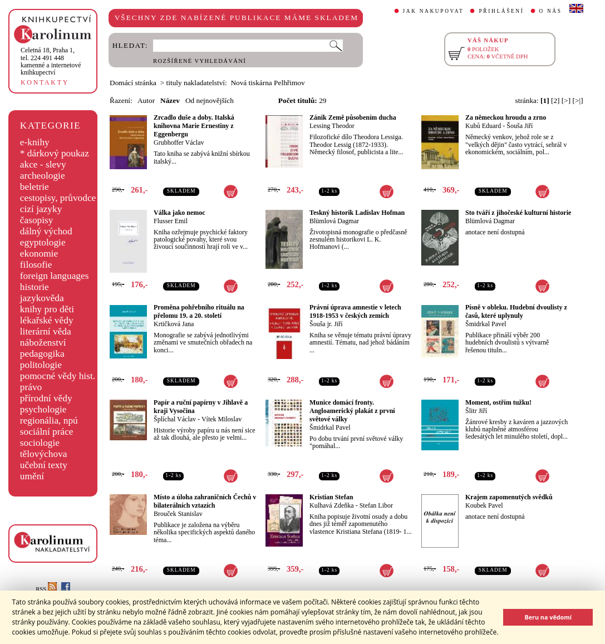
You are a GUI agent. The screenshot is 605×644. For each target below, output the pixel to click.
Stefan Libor (376, 505)
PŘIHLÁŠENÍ (501, 11)
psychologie (43, 409)
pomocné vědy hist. (57, 376)
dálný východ (46, 231)
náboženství (43, 342)
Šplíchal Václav (175, 419)
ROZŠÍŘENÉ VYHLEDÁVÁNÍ (199, 61)
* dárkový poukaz (54, 153)
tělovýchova (43, 454)
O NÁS (550, 11)
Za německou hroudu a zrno (505, 117)
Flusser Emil (171, 221)
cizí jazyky (41, 209)
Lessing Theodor (332, 126)
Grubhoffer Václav (179, 142)
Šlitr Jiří (476, 411)
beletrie (34, 186)
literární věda (45, 331)
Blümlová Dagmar (334, 221)
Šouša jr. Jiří (326, 324)
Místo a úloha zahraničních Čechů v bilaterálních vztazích (205, 501)
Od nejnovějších (209, 100)
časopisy (36, 220)
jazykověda (42, 298)
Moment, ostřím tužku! (498, 402)
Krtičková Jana (174, 324)
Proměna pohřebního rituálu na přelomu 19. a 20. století (199, 311)
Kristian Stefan (331, 497)
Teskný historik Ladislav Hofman (357, 213)
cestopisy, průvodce (58, 198)
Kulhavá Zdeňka (331, 505)
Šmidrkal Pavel (485, 324)
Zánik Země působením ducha (352, 117)
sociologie (40, 442)
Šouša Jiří (519, 126)
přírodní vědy (46, 398)
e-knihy (35, 142)
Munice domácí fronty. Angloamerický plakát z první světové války (352, 411)
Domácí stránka (133, 82)
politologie (41, 365)
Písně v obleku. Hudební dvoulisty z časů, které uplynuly (516, 311)
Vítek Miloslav (221, 419)
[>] (566, 100)
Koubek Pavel (484, 505)
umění (32, 476)
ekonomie (39, 253)
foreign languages (54, 276)
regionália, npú (49, 420)
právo (31, 387)
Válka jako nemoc (179, 213)
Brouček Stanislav (178, 514)
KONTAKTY (45, 82)
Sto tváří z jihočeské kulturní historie (518, 213)
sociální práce (46, 431)
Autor (146, 100)
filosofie (36, 264)
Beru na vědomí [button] (548, 617)
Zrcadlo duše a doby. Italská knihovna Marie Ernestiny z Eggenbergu (194, 126)
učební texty (43, 465)
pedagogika (42, 353)
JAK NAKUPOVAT (433, 11)
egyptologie (43, 242)
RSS (46, 589)
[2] (555, 100)
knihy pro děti (47, 309)
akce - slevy (43, 164)
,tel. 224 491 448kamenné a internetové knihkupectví (51, 61)
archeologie (42, 175)
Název (170, 100)
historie (34, 287)
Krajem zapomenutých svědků (509, 497)
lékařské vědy (46, 320)
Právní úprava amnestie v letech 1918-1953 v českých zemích (355, 311)
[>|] (578, 100)
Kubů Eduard (483, 126)
